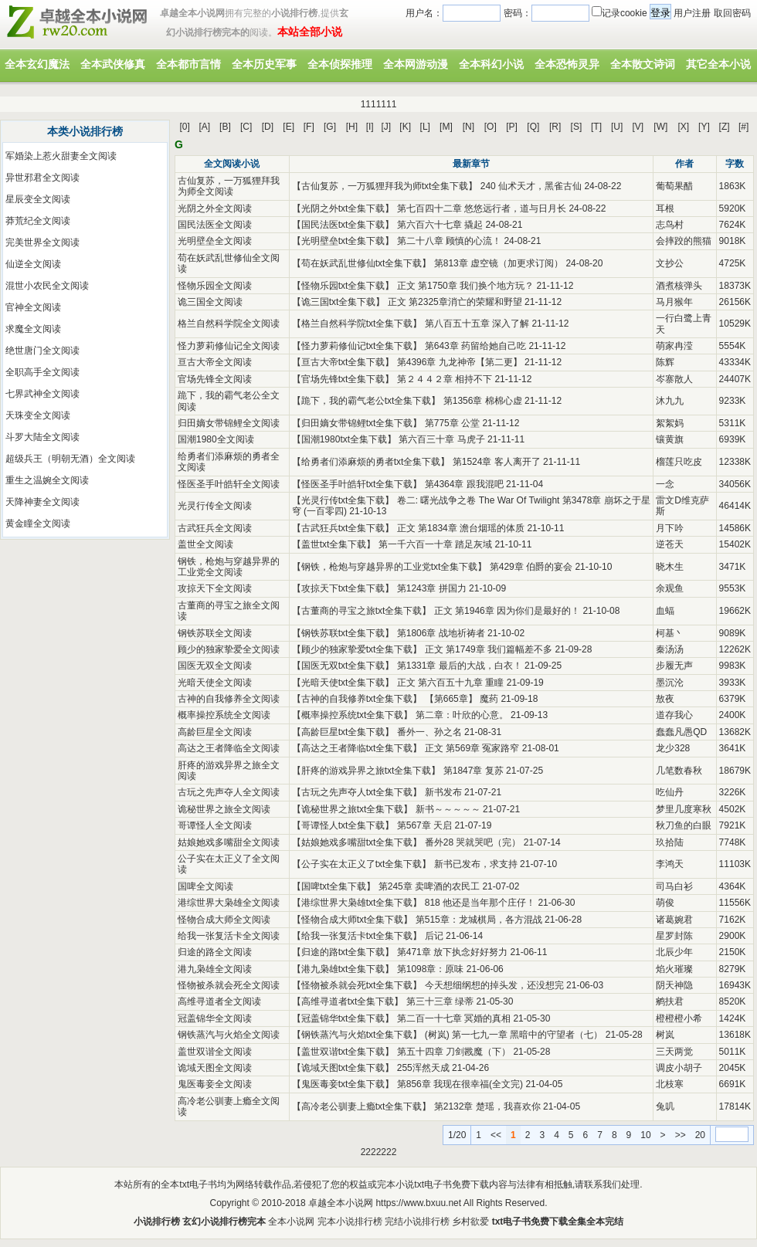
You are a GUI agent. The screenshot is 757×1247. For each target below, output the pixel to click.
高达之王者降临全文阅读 (229, 748)
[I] (370, 126)
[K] (405, 126)
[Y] (704, 126)
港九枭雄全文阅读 (215, 969)
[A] (204, 126)
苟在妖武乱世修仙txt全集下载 (362, 263)
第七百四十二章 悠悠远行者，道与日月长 (481, 208)
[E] (288, 126)
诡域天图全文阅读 (215, 1067)
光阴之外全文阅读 (215, 208)
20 (700, 1135)
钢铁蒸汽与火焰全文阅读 (229, 1034)
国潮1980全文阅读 (216, 439)
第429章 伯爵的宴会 (531, 566)
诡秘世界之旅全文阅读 (224, 809)
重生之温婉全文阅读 (47, 480)
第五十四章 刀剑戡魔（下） (454, 1051)
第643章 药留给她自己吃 (475, 346)
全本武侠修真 (112, 64)
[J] (386, 126)
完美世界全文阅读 (42, 242)
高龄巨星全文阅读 (215, 732)
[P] (512, 126)
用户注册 (692, 13)
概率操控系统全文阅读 (224, 715)
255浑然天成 (423, 1067)
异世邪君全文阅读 (42, 177)
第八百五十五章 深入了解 (477, 323)
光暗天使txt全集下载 (343, 682)
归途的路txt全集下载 (343, 952)
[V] (638, 126)
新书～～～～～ (448, 809)
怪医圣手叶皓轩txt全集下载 (357, 484)
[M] (446, 126)
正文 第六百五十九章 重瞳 (450, 682)
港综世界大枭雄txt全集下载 (357, 902)
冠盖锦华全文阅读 (215, 1018)
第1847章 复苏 (473, 770)
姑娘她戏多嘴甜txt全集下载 (357, 842)
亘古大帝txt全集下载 (343, 362)
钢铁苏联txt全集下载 (343, 633)
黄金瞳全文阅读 (37, 523)
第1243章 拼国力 (432, 588)
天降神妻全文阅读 (42, 501)
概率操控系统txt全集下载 (352, 715)
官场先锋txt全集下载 (343, 379)
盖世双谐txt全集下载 (343, 1051)
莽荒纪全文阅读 (37, 220)
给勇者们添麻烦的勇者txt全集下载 (371, 461)
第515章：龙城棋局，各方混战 (479, 919)
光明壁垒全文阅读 (215, 241)
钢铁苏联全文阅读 (215, 633)
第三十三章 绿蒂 (440, 1001)
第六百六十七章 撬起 (440, 224)
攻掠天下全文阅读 (215, 588)
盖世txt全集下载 (334, 544)
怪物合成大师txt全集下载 (352, 919)
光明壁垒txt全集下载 (343, 241)
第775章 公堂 (452, 423)
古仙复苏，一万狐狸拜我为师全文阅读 (229, 186)
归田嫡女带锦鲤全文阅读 (229, 423)
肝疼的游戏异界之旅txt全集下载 (366, 770)
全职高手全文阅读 (42, 372)
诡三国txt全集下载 (338, 302)
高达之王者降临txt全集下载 (357, 748)
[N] (468, 126)
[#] (743, 126)
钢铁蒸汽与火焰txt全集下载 (357, 1034)
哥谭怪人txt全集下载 (343, 825)
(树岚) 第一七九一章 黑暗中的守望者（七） (514, 1034)
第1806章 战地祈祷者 (441, 633)
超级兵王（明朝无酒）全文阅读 (70, 458)
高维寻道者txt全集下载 (348, 1001)
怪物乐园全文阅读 (215, 285)
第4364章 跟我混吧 (464, 484)
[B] (225, 126)
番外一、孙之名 (429, 732)
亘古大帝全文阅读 (215, 362)
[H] (352, 126)
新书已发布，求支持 (476, 864)
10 (645, 1135)
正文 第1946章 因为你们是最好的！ (507, 610)
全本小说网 (291, 1221)
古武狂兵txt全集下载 (343, 528)
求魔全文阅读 (33, 329)
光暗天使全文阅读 (215, 682)
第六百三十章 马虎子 (441, 439)
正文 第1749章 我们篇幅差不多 (488, 649)
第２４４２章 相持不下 (444, 379)
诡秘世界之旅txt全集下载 (352, 809)
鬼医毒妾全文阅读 (215, 1084)
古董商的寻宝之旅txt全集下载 (362, 610)
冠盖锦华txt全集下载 (343, 1018)
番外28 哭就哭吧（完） (473, 842)
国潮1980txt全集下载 (344, 439)
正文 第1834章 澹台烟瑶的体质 (460, 528)
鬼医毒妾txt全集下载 (343, 1084)
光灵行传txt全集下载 (343, 500)
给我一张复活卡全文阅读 (229, 935)
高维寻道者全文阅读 (219, 1001)
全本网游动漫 (415, 64)
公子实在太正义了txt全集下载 (362, 864)
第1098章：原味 (430, 969)
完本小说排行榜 (349, 1221)
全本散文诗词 (642, 64)
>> (680, 1135)
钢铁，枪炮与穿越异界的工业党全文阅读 (229, 567)
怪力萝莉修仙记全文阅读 (229, 346)
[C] (246, 126)
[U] (617, 126)
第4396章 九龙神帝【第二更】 (459, 362)
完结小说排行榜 (417, 1221)
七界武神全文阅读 (42, 393)
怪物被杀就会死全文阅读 (229, 985)
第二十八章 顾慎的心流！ (449, 241)
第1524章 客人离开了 (497, 461)
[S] (576, 126)
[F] (309, 126)
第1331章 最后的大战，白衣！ (459, 665)
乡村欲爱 (470, 1221)
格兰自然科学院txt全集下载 (357, 323)
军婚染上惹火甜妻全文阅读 (61, 156)
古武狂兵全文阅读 (215, 528)
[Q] (533, 126)
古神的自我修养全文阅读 (229, 698)
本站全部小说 (309, 31)
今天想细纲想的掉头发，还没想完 (494, 985)
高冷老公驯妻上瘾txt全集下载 (362, 1106)
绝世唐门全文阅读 (42, 350)
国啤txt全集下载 (334, 886)
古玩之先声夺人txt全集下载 (357, 792)
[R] (555, 126)
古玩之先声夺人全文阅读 (229, 792)
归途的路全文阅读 (215, 952)
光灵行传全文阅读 (215, 505)
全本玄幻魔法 (37, 64)
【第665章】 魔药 (461, 698)
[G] (330, 126)
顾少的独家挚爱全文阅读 (229, 649)
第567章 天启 (424, 825)
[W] (660, 126)
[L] (425, 126)
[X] (683, 126)
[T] (596, 126)
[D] (267, 126)
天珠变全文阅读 (37, 415)
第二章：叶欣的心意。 (462, 715)
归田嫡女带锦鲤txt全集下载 (357, 423)
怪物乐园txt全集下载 (343, 285)
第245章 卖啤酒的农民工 (429, 886)
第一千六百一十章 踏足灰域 (435, 544)
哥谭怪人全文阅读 (215, 825)
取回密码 (732, 13)
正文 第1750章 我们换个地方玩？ (465, 285)
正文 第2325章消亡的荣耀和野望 (455, 302)
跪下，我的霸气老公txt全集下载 (366, 400)
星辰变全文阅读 (37, 199)
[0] (185, 126)
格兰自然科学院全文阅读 (229, 323)
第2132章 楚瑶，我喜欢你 (487, 1106)
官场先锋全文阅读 (215, 379)
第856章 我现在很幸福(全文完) (460, 1084)
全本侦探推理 (339, 64)
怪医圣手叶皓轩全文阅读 (229, 484)
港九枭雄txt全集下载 (343, 969)
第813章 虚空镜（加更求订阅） (498, 263)
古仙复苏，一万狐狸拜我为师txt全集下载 (385, 186)
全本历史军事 (264, 64)
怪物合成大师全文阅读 (224, 919)
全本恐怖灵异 (567, 64)
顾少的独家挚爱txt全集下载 (357, 649)
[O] (490, 126)
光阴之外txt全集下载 (343, 208)
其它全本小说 (718, 64)
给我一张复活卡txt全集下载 (357, 935)
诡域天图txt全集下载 (343, 1067)
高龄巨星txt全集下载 (343, 732)
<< (496, 1135)
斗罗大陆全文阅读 (42, 437)
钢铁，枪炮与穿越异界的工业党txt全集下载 (389, 566)
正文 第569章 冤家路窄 (472, 748)
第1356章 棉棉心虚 (482, 400)
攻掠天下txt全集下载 (343, 588)
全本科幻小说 (491, 64)
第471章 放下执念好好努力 (452, 952)
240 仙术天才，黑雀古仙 (531, 186)
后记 (434, 935)
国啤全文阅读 (205, 886)
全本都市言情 (188, 64)
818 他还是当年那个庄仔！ (480, 902)
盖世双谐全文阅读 (215, 1051)
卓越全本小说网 (340, 1203)
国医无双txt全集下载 (343, 665)
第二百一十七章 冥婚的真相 (454, 1018)
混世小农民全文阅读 (47, 285)
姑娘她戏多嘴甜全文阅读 (229, 842)
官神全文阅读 (33, 307)
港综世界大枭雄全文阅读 (229, 902)
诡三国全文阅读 (210, 302)
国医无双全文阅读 (215, 665)
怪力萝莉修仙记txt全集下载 (357, 346)
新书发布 (443, 792)
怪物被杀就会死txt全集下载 (357, 985)
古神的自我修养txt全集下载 (357, 698)
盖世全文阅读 (205, 544)
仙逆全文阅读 (33, 264)
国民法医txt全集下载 (343, 224)
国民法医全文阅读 (215, 224)
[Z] (724, 126)
